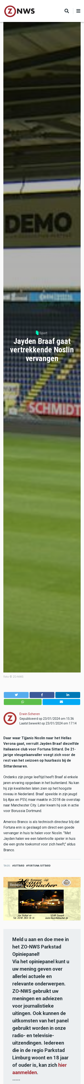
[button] (16, 695)
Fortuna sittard (39, 865)
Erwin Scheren (29, 714)
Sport (43, 333)
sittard (19, 865)
